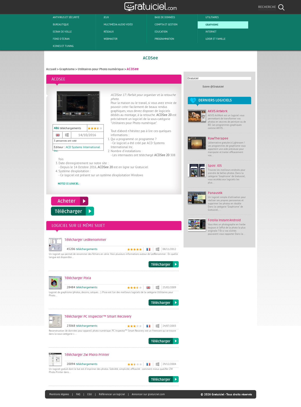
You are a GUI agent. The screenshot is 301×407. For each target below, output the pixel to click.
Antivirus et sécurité (62, 17)
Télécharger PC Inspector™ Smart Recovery (163, 341)
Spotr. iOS (215, 166)
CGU (89, 394)
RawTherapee (218, 138)
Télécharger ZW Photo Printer (163, 379)
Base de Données (161, 17)
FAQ (78, 394)
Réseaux (105, 32)
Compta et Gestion (162, 24)
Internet (208, 32)
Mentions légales (59, 394)
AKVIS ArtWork (217, 111)
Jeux (103, 17)
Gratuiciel (193, 78)
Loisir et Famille (212, 39)
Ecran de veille (59, 32)
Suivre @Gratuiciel (213, 86)
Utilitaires (209, 17)
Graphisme (208, 24)
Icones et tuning (60, 46)
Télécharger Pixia (163, 302)
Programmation (161, 39)
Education (158, 32)
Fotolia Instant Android (224, 220)
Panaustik (215, 193)
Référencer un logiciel (112, 394)
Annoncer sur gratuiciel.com (148, 394)
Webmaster (107, 39)
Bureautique (57, 24)
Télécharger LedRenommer (163, 264)
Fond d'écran (57, 39)
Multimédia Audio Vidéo (115, 24)
